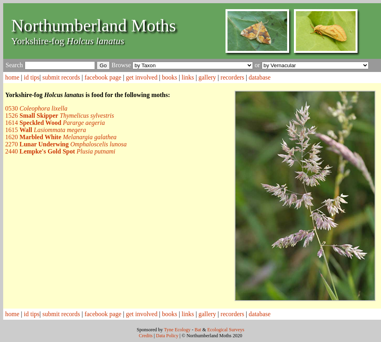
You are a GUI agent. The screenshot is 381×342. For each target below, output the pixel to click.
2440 (60, 151)
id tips (32, 77)
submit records (61, 77)
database (259, 77)
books (169, 77)
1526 (59, 115)
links (188, 77)
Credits (146, 335)
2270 (66, 144)
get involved (141, 77)
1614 (55, 122)
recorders (233, 77)
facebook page (102, 77)
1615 (45, 129)
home (12, 77)
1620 (61, 137)
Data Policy (167, 335)
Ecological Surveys (225, 329)
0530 (36, 108)
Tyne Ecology (177, 329)
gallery (207, 77)
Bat (197, 329)
